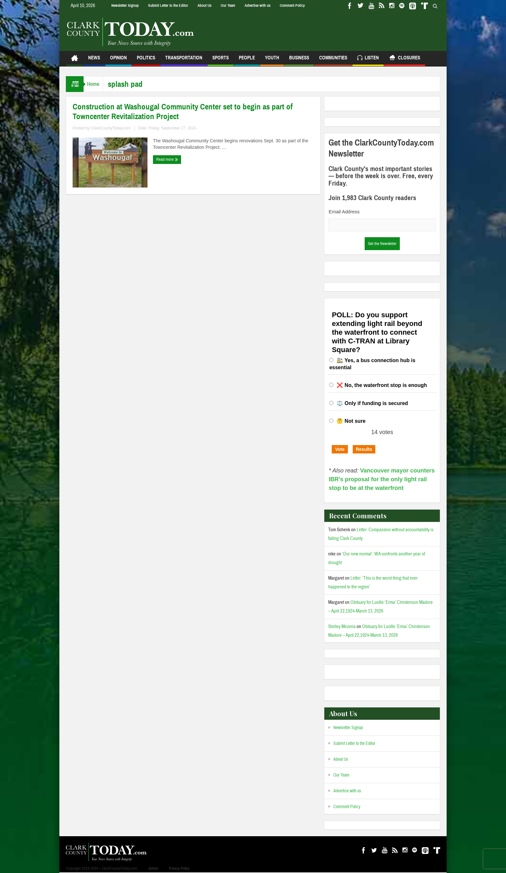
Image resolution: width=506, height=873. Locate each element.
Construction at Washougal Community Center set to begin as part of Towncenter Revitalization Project (183, 111)
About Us (204, 5)
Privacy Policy (179, 868)
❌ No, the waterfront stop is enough (382, 385)
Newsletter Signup (125, 5)
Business (299, 60)
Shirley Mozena (342, 627)
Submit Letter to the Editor (168, 5)
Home (96, 84)
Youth (272, 60)
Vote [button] (339, 449)
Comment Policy (292, 5)
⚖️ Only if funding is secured (372, 403)
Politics (146, 60)
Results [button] (364, 449)
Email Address (344, 211)
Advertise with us (257, 5)
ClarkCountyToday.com (111, 128)
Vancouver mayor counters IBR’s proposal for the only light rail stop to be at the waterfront (382, 479)
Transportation (183, 60)
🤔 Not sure (351, 421)
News (94, 60)
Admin (153, 868)
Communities (333, 60)
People (247, 60)
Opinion (118, 60)
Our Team (228, 5)
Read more (167, 159)
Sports (220, 60)
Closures (404, 58)
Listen (368, 58)
